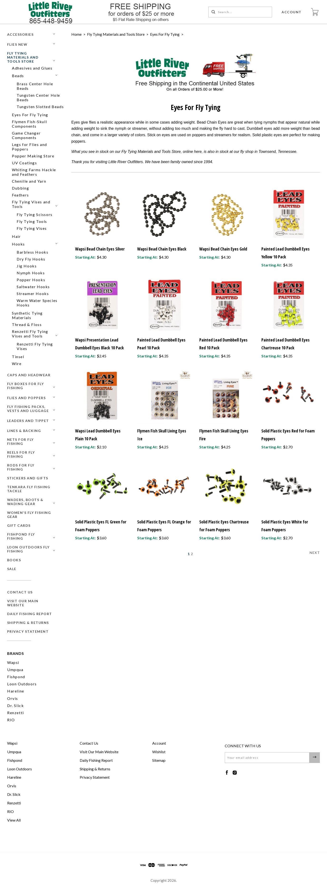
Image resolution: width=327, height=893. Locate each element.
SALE (11, 569)
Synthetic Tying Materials (27, 315)
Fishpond (16, 676)
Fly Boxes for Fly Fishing (25, 386)
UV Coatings (24, 163)
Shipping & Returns (28, 623)
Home (76, 34)
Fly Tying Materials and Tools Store (23, 57)
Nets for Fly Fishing (20, 441)
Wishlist (159, 751)
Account (292, 12)
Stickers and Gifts (27, 478)
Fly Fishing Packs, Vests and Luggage (28, 409)
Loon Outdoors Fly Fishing (28, 549)
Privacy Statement (28, 631)
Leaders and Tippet (28, 421)
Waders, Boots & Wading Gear (25, 502)
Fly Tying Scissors (35, 214)
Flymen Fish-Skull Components (29, 123)
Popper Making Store (33, 156)
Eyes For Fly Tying (30, 114)
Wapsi (13, 662)
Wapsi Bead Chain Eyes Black (161, 249)
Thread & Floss (27, 324)
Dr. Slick (15, 705)
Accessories (20, 34)
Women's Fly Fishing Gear (29, 515)
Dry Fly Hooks (31, 259)
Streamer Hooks (33, 293)
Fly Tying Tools (32, 221)
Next (315, 553)
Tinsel (18, 356)
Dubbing (20, 188)
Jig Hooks (27, 266)
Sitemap (159, 760)
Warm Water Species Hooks (37, 302)
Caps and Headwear (29, 375)
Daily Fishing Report (29, 614)
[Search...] (240, 12)
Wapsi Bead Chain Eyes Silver (100, 249)
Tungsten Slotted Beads (40, 106)
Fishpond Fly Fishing (21, 536)
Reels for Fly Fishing (21, 454)
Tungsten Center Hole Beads (38, 97)
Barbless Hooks (32, 252)
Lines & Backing (24, 431)
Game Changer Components (26, 135)
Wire (16, 363)
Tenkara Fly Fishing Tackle (28, 489)
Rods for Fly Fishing (20, 467)
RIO (11, 719)
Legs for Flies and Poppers (29, 146)
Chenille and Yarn (29, 181)
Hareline (15, 691)
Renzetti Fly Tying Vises (35, 346)
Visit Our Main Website (23, 603)
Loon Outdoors (22, 684)
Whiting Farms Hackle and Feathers (34, 171)
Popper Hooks (31, 279)
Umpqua (15, 669)
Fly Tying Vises (32, 228)
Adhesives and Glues (32, 68)
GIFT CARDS (19, 525)
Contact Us (20, 592)
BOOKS (14, 560)
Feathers (20, 195)
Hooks (18, 244)
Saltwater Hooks (33, 286)
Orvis (12, 698)
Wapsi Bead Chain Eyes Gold (223, 249)
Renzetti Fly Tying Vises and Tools (30, 333)
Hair (16, 236)
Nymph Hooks (31, 273)
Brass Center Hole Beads (35, 85)
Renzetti (15, 712)
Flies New (17, 44)
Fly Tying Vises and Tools (31, 204)
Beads (18, 75)
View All (14, 820)
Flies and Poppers (26, 398)
